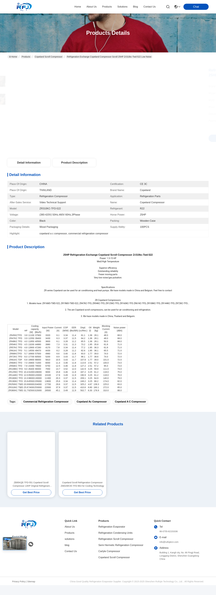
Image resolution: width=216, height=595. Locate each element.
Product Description (74, 162)
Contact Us (71, 561)
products (107, 6)
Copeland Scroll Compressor (48, 56)
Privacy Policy (19, 591)
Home (77, 6)
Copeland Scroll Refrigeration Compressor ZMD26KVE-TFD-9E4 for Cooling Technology (82, 494)
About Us (70, 536)
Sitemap (31, 591)
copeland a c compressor (130, 411)
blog (135, 6)
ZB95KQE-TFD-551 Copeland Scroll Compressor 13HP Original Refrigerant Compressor (31, 494)
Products (26, 56)
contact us (149, 6)
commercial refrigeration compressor (46, 411)
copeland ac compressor (92, 411)
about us (91, 6)
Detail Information (29, 162)
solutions (122, 6)
